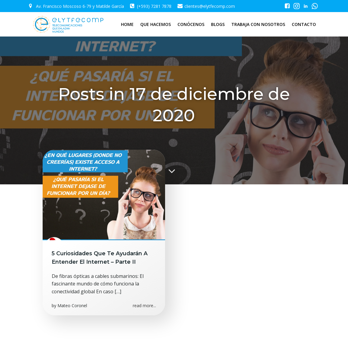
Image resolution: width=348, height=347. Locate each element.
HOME (127, 24)
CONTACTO (304, 24)
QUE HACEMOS (155, 24)
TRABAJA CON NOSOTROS (258, 24)
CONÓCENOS (190, 24)
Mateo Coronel (72, 305)
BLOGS (218, 24)
